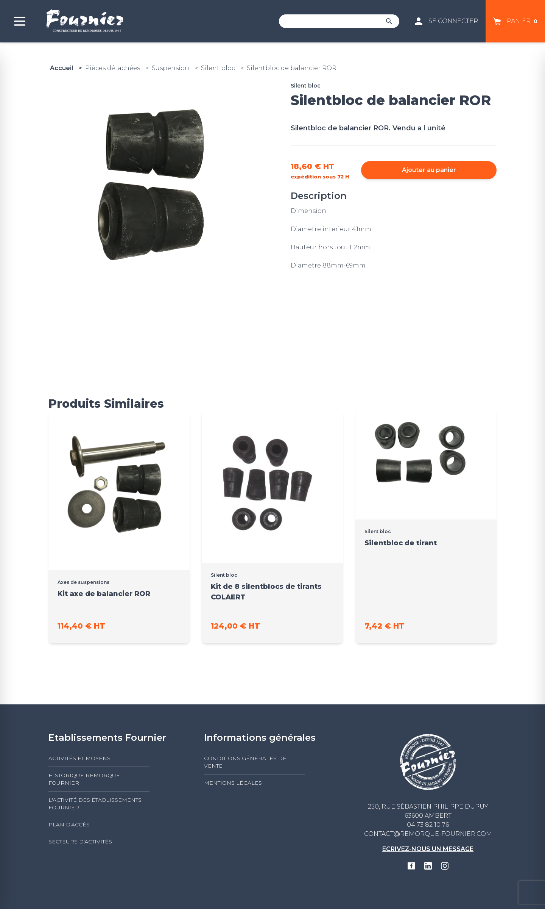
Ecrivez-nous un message (427, 849)
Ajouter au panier (429, 170)
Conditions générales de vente (245, 762)
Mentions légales (233, 782)
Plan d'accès (69, 824)
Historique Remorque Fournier (84, 779)
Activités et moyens (79, 758)
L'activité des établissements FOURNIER (95, 803)
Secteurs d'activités (80, 841)
